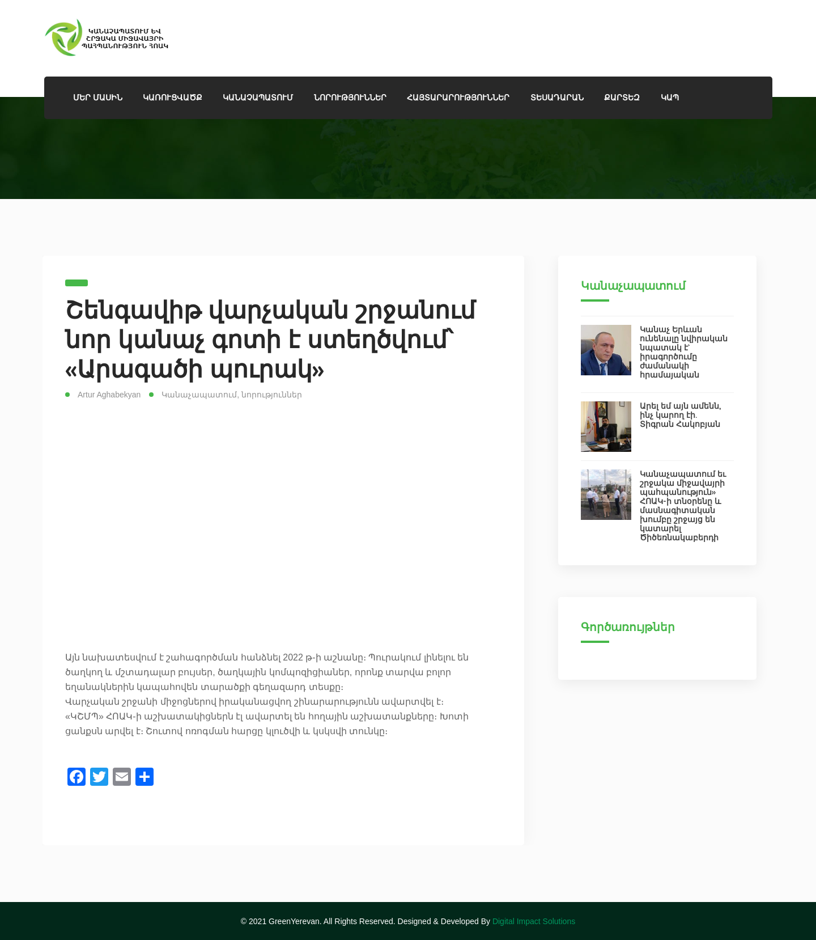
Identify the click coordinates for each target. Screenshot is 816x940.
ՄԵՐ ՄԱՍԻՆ (97, 97)
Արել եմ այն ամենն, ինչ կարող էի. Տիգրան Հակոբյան (680, 415)
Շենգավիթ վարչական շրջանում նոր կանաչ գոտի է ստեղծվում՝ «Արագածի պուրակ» (270, 339)
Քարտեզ (622, 97)
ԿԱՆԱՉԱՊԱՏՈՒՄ (258, 97)
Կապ (670, 97)
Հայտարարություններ (458, 97)
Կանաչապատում (199, 394)
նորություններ (271, 394)
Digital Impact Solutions (533, 921)
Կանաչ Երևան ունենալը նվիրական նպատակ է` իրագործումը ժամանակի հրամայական (684, 352)
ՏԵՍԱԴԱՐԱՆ (557, 97)
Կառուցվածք (172, 97)
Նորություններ (350, 97)
